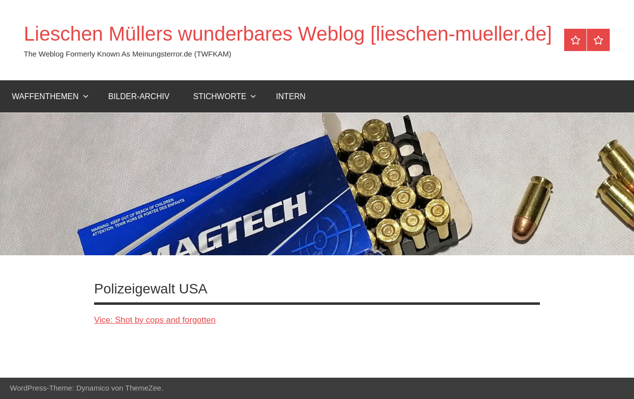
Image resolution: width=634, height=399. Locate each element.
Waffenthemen (50, 96)
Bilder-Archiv (139, 96)
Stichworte (224, 96)
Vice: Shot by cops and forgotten (154, 320)
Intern (291, 96)
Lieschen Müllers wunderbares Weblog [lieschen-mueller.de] (288, 34)
